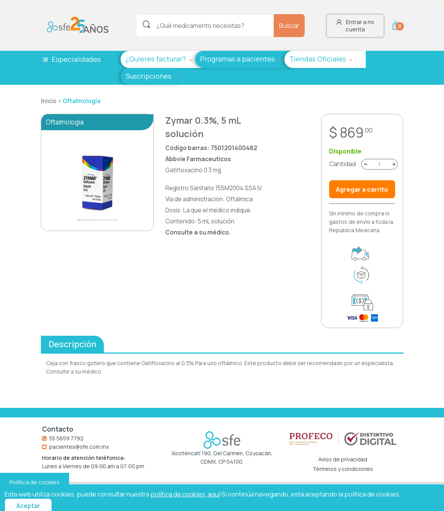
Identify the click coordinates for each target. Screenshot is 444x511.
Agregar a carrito (362, 189)
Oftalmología (81, 101)
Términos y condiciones (343, 469)
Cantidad (342, 164)
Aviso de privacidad (342, 459)
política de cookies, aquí (185, 494)
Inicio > (52, 101)
